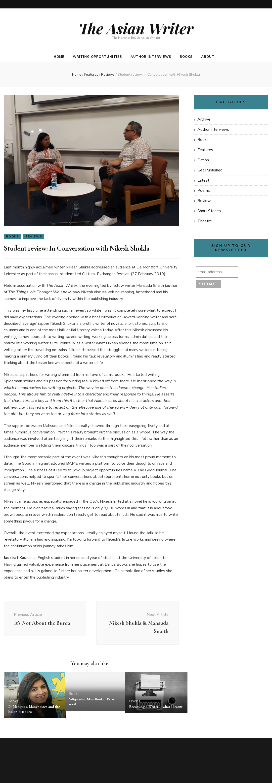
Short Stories (209, 211)
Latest (203, 180)
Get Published (210, 170)
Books (186, 57)
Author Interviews (151, 57)
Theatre (204, 221)
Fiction (203, 160)
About (208, 57)
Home (59, 57)
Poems (203, 190)
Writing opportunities (97, 57)
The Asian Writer (136, 28)
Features (205, 150)
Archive (203, 119)
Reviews (33, 236)
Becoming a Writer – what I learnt (155, 706)
